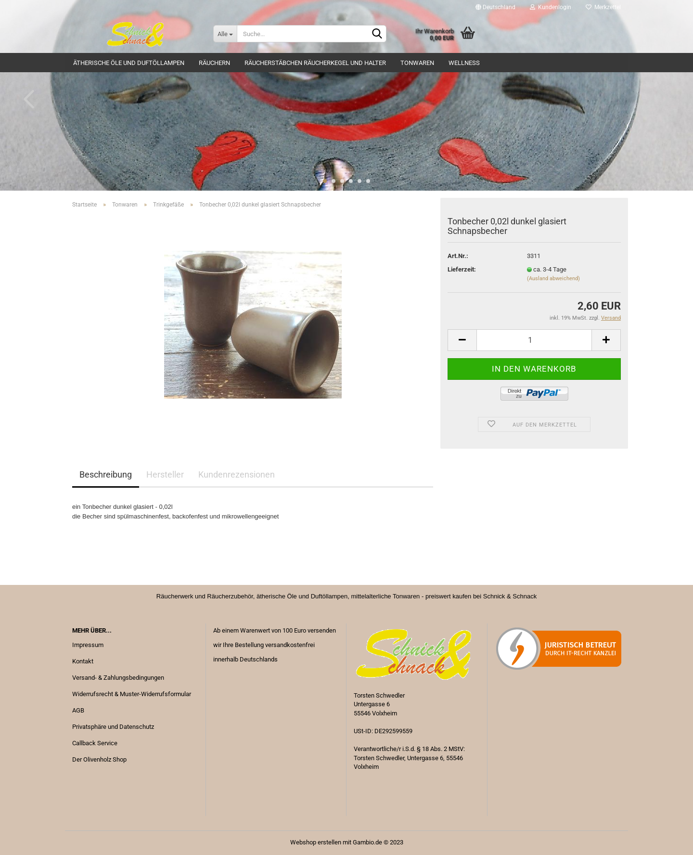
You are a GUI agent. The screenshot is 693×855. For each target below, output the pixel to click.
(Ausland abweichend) (553, 278)
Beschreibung (105, 474)
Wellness (464, 62)
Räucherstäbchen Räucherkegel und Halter (315, 62)
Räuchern (214, 62)
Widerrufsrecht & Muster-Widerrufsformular (131, 694)
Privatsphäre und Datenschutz (113, 726)
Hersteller (165, 474)
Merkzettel (603, 7)
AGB (78, 710)
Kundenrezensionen (236, 474)
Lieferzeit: (462, 269)
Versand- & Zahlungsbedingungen (118, 677)
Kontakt (82, 661)
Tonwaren (417, 62)
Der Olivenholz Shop (99, 759)
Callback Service (94, 743)
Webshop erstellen (315, 842)
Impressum (87, 644)
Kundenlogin (550, 7)
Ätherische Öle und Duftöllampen (128, 62)
